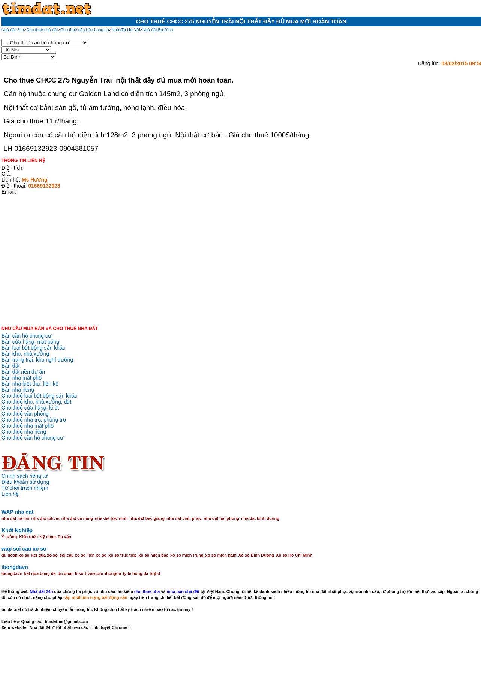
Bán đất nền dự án (23, 372)
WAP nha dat (17, 512)
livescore (94, 573)
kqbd (155, 573)
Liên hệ (10, 494)
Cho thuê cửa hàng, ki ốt (30, 408)
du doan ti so (70, 573)
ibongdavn (14, 567)
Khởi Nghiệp (17, 530)
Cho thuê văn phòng (25, 414)
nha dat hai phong (221, 518)
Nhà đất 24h (41, 591)
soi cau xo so (73, 555)
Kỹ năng (48, 536)
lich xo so (97, 555)
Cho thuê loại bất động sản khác (39, 396)
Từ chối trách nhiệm (24, 488)
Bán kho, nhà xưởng (25, 354)
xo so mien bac (153, 555)
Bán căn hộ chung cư (26, 336)
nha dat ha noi (15, 518)
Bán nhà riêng (17, 390)
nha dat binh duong (260, 518)
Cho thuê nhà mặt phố (27, 426)
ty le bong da (135, 573)
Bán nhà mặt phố (21, 378)
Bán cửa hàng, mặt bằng (30, 342)
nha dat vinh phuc (184, 518)
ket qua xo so (44, 555)
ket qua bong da (40, 573)
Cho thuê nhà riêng (23, 432)
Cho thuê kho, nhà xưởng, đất (36, 402)
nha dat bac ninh (111, 518)
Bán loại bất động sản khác (33, 348)
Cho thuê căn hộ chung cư (32, 438)
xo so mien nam (221, 555)
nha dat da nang (77, 518)
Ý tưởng (9, 536)
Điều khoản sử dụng (25, 482)
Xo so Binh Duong (256, 555)
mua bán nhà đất (183, 591)
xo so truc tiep (122, 555)
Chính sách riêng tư (24, 476)
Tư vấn (64, 536)
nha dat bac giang (147, 518)
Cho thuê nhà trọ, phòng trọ (33, 420)
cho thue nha (147, 591)
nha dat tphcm (45, 518)
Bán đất (10, 366)
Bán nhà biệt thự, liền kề (29, 384)
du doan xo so (15, 555)
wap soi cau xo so (23, 549)
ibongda (113, 573)
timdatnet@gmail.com (66, 621)
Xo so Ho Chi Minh (294, 555)
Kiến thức (28, 536)
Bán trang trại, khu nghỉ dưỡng (37, 360)
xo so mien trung (187, 555)
